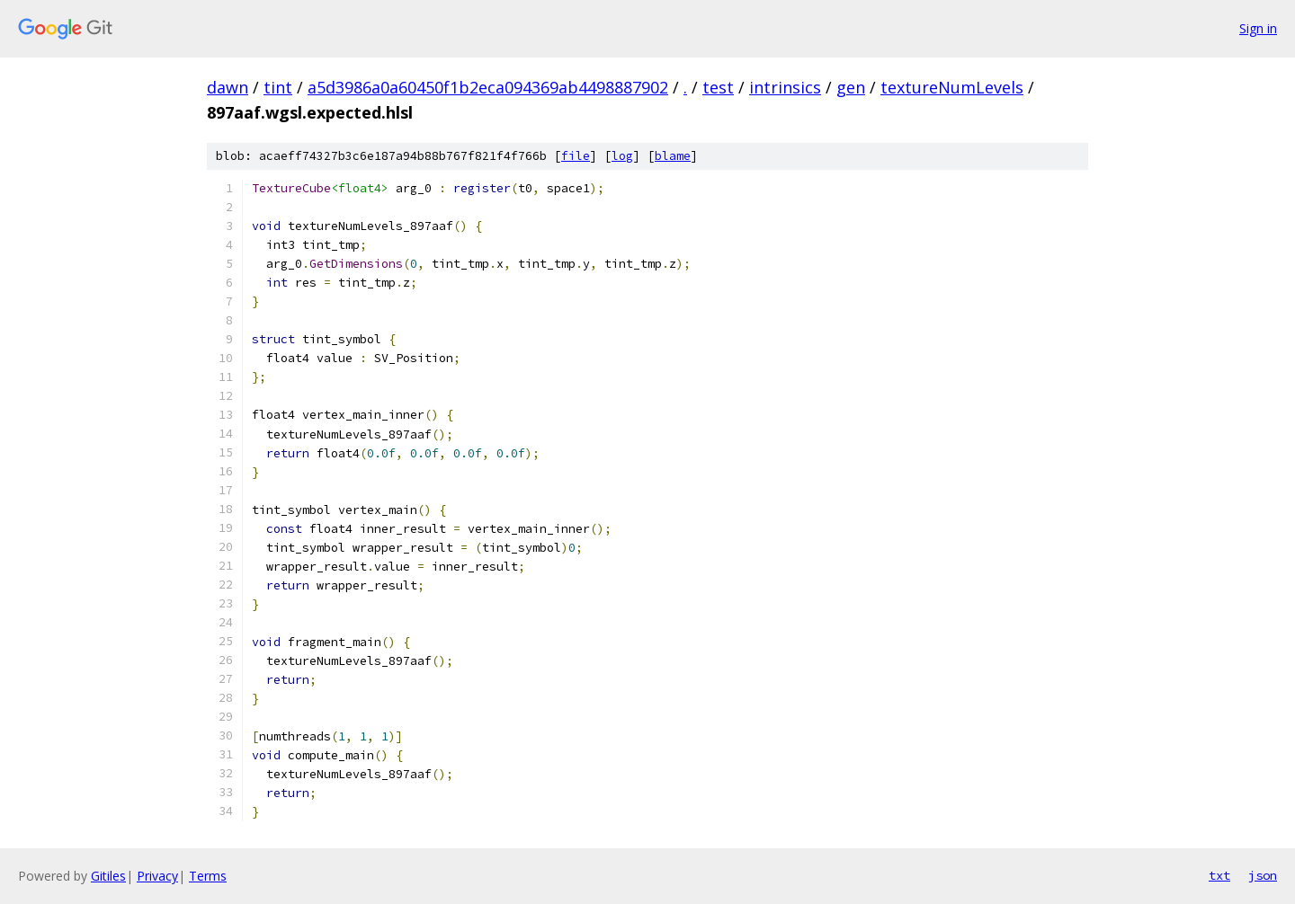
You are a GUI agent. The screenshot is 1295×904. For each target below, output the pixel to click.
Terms (208, 875)
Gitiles (108, 875)
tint (277, 87)
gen (850, 87)
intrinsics (785, 87)
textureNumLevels (951, 87)
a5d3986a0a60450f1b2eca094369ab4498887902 (488, 87)
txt (1219, 875)
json (1262, 875)
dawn (227, 87)
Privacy (157, 875)
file (575, 156)
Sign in (1258, 28)
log (622, 156)
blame (673, 156)
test (718, 87)
